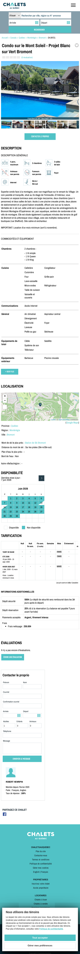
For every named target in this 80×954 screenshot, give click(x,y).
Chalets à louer (41, 899)
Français (44, 871)
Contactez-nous (40, 855)
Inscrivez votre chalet (41, 883)
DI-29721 (51, 37)
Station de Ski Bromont (35, 442)
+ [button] (5, 396)
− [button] (5, 401)
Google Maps (72, 422)
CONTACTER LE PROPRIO (40, 136)
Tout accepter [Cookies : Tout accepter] (40, 937)
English (36, 871)
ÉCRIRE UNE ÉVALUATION (12, 657)
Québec (14, 425)
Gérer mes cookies (41, 867)
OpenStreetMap (64, 419)
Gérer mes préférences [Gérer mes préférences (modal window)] (40, 945)
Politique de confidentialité (41, 863)
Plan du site (41, 851)
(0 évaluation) (27, 57)
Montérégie (15, 430)
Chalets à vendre (41, 903)
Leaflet (53, 419)
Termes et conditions (40, 859)
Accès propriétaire (40, 887)
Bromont (11, 434)
